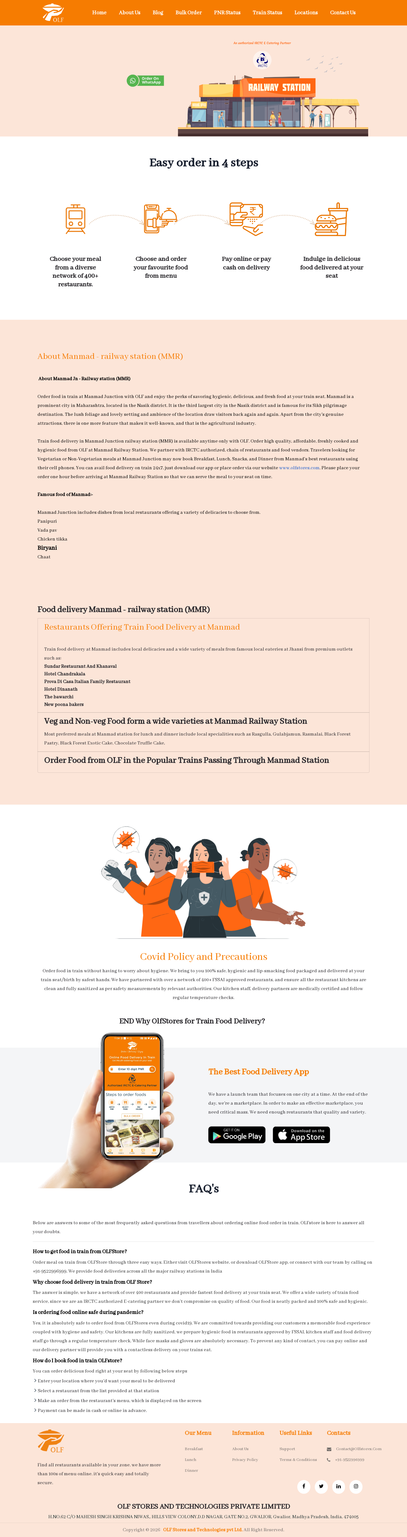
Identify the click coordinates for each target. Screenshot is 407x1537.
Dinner (191, 1470)
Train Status (267, 13)
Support (287, 1449)
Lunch (190, 1460)
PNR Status (227, 13)
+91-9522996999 (345, 1460)
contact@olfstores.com (346, 1449)
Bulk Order (189, 13)
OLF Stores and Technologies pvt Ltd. (203, 1530)
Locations (306, 13)
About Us (129, 13)
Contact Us (342, 13)
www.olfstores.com (299, 468)
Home (99, 13)
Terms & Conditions (298, 1460)
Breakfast (194, 1449)
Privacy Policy (245, 1460)
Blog (158, 13)
